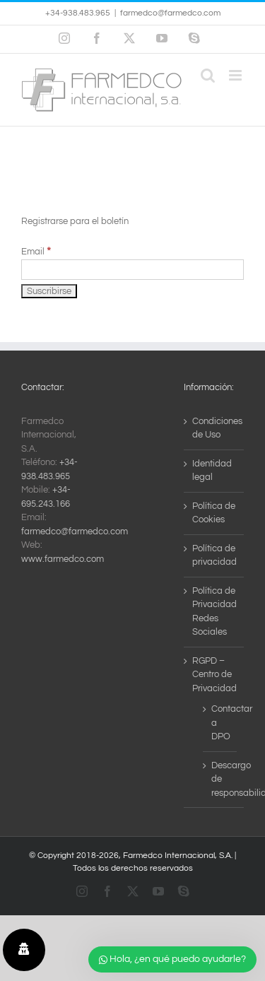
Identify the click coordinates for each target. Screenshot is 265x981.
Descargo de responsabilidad (220, 779)
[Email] (132, 269)
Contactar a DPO (220, 722)
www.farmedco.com (62, 559)
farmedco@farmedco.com (170, 13)
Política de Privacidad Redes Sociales (214, 612)
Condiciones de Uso (214, 428)
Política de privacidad (214, 556)
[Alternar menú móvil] (236, 75)
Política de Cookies (213, 513)
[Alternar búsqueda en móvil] (208, 75)
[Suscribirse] (49, 291)
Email (36, 252)
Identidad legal (212, 471)
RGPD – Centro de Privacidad (214, 674)
